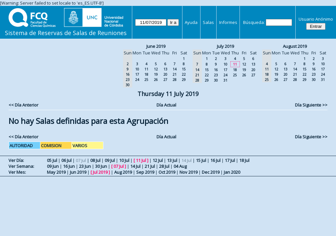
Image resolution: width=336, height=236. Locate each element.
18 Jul (244, 160)
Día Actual (166, 105)
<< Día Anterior (23, 105)
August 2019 (295, 46)
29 (184, 79)
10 (137, 69)
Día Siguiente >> (311, 105)
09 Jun (53, 166)
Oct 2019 (166, 172)
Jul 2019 (100, 172)
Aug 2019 (123, 172)
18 (146, 74)
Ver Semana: (21, 166)
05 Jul (52, 160)
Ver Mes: (17, 172)
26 (156, 79)
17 (137, 74)
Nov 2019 (188, 172)
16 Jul (215, 160)
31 (225, 80)
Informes (228, 22)
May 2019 (56, 172)
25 (146, 79)
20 (165, 74)
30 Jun (101, 166)
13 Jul (172, 160)
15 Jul (201, 160)
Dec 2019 (211, 172)
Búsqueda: (254, 22)
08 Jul (95, 160)
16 (216, 70)
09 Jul (110, 160)
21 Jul (150, 166)
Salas (208, 22)
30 (216, 80)
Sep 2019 (145, 172)
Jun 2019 (78, 172)
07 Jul (119, 166)
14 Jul (135, 166)
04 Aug (180, 166)
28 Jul (164, 166)
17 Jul (230, 160)
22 (184, 74)
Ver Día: (16, 160)
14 (175, 69)
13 (165, 69)
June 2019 (155, 46)
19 (156, 74)
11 (146, 69)
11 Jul (141, 160)
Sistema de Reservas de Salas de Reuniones (66, 33)
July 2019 (225, 46)
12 (156, 69)
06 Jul (66, 160)
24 (137, 79)
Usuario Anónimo (316, 19)
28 (175, 79)
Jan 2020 (232, 172)
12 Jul (158, 160)
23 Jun (85, 166)
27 (165, 79)
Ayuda (191, 22)
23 (216, 75)
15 (184, 69)
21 (175, 74)
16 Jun (69, 166)
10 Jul (124, 160)
